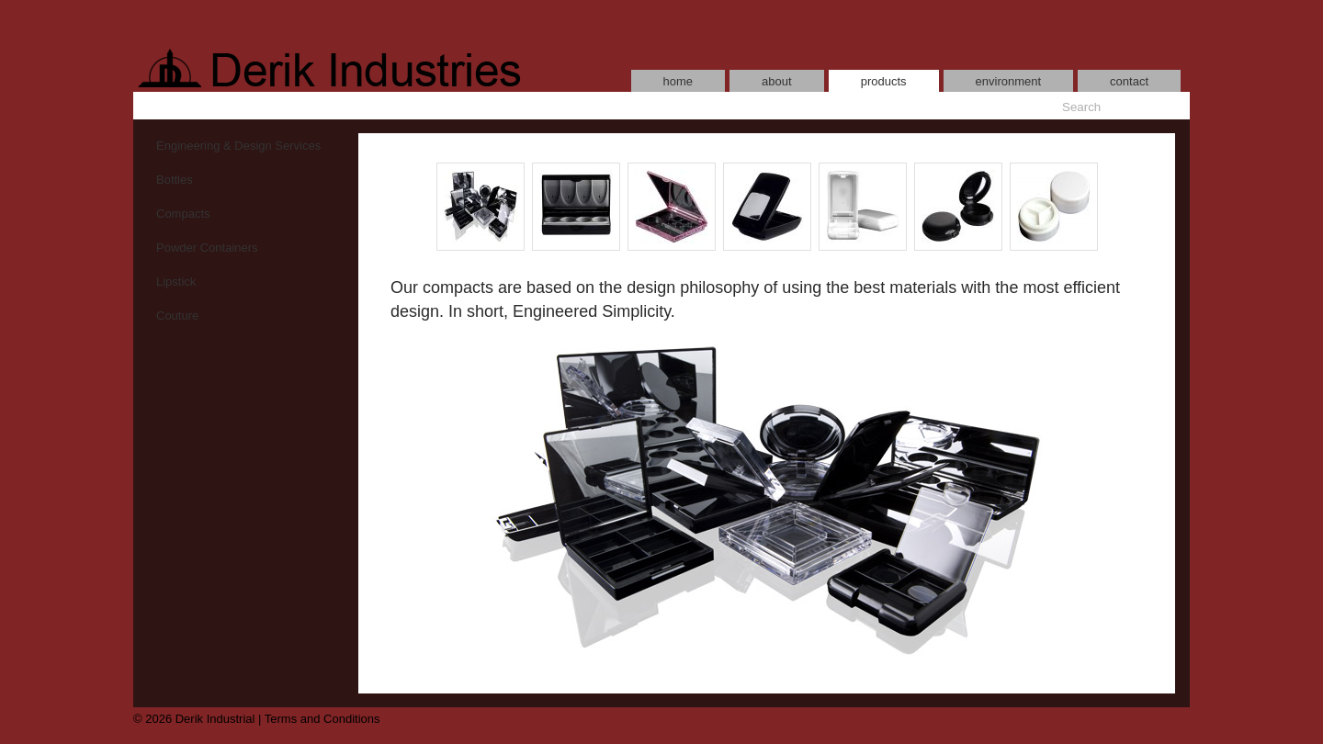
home (678, 81)
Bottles (174, 179)
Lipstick (176, 281)
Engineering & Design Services (238, 145)
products (884, 81)
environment (1009, 81)
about (777, 81)
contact (1129, 81)
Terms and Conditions (322, 719)
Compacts (183, 213)
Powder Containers (207, 247)
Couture (177, 315)
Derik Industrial (215, 719)
